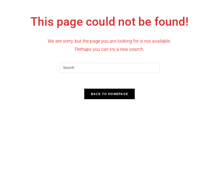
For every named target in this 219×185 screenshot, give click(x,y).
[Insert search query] (110, 68)
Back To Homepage (109, 94)
